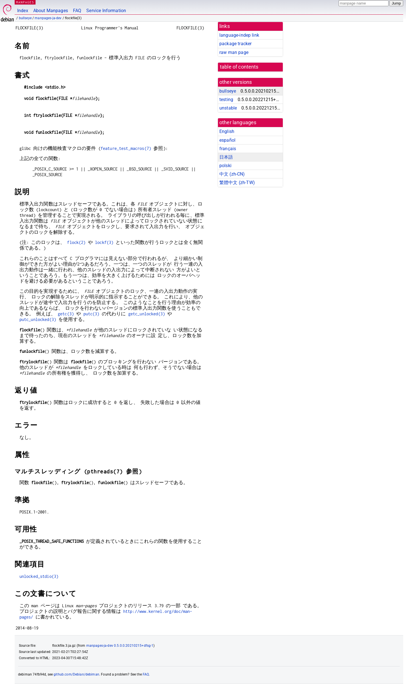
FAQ (77, 10)
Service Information (106, 10)
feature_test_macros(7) (126, 148)
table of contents (239, 67)
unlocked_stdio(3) (39, 576)
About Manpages (50, 10)
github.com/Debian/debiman (76, 674)
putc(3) (91, 313)
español (227, 140)
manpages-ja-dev (48, 18)
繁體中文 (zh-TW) (237, 182)
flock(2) (76, 242)
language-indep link (239, 35)
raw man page (233, 52)
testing (226, 99)
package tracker (235, 43)
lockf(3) (104, 242)
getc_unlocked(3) (146, 313)
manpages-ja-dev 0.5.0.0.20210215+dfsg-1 (120, 646)
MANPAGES (25, 2)
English (226, 131)
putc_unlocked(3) (37, 319)
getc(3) (66, 313)
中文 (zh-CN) (232, 174)
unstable (228, 108)
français (227, 148)
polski (225, 165)
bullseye (25, 18)
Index (22, 10)
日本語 (226, 157)
